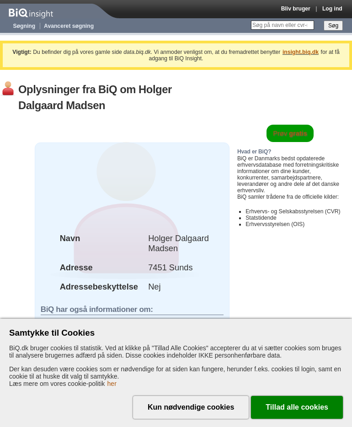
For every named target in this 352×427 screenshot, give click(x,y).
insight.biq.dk (301, 52)
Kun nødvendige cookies (191, 407)
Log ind (332, 8)
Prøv (290, 133)
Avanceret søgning (69, 26)
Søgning (24, 26)
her (112, 383)
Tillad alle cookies (297, 407)
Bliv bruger (295, 8)
